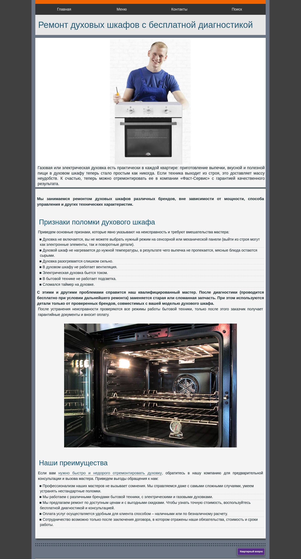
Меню (122, 9)
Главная (64, 9)
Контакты (179, 9)
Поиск (237, 9)
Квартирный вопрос (251, 551)
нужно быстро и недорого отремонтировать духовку (110, 473)
